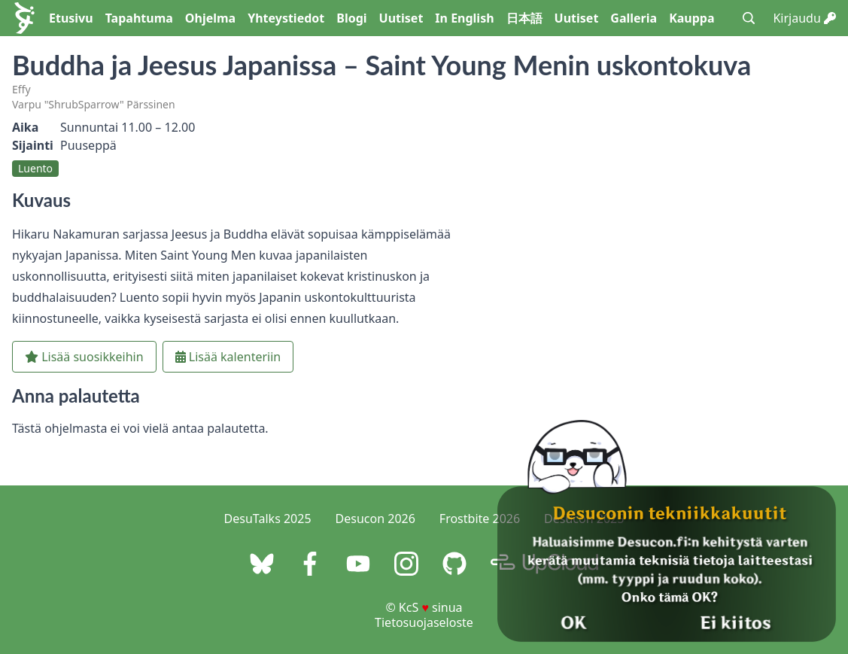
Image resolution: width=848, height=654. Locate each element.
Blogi (351, 18)
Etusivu (71, 18)
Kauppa (691, 18)
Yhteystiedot (286, 18)
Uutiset (401, 18)
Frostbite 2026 (479, 518)
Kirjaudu (804, 18)
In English (464, 18)
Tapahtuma (139, 18)
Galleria (633, 18)
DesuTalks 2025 (268, 518)
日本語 (524, 18)
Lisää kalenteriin (228, 356)
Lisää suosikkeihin (84, 356)
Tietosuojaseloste (424, 622)
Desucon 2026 (375, 518)
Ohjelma (210, 18)
